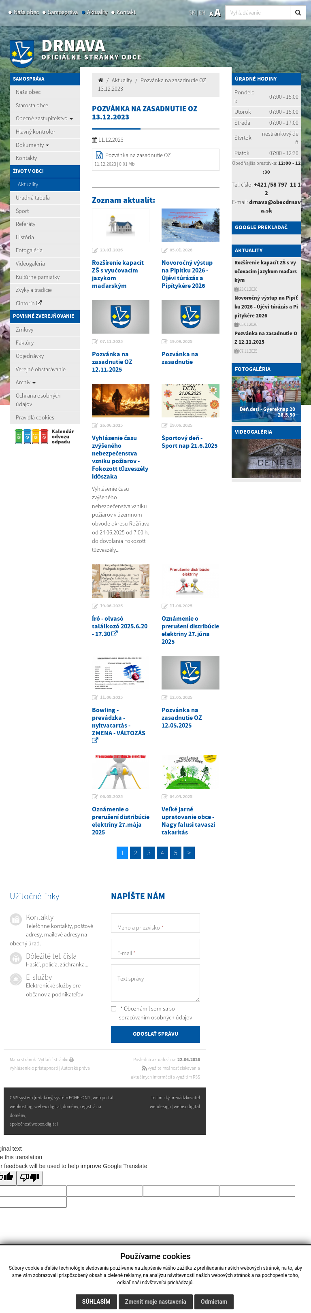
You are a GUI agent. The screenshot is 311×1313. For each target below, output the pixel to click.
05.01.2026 (181, 250)
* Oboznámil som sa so (151, 1013)
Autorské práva (75, 1068)
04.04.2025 (181, 797)
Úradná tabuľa (33, 197)
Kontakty (26, 158)
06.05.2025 (111, 797)
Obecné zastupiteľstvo (44, 118)
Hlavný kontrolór (35, 131)
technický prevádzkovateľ (175, 1098)
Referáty (25, 224)
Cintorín (29, 303)
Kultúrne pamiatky (38, 277)
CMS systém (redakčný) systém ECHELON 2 (50, 1098)
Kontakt (126, 12)
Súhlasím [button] (96, 1301)
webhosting (21, 1106)
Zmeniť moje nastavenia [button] (155, 1301)
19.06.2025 (181, 425)
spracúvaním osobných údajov (155, 1017)
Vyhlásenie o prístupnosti (34, 1068)
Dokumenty (32, 145)
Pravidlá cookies (35, 417)
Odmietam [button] (214, 1301)
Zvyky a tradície (34, 290)
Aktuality (97, 12)
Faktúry (25, 342)
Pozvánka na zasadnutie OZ (138, 155)
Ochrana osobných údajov (38, 400)
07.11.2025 (111, 341)
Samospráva (63, 12)
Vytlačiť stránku (56, 1059)
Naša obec (26, 12)
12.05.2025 (181, 697)
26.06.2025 (111, 425)
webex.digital (187, 1106)
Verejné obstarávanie (41, 369)
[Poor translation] (30, 1178)
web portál (103, 1098)
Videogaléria (30, 263)
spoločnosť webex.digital (34, 1124)
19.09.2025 (181, 341)
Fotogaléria (29, 250)
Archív (26, 382)
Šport (22, 211)
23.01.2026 (111, 250)
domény (70, 1106)
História (25, 237)
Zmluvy (24, 329)
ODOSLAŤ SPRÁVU (155, 1034)
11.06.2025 (181, 606)
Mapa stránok (23, 1059)
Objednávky (30, 356)
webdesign (160, 1106)
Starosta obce (32, 105)
